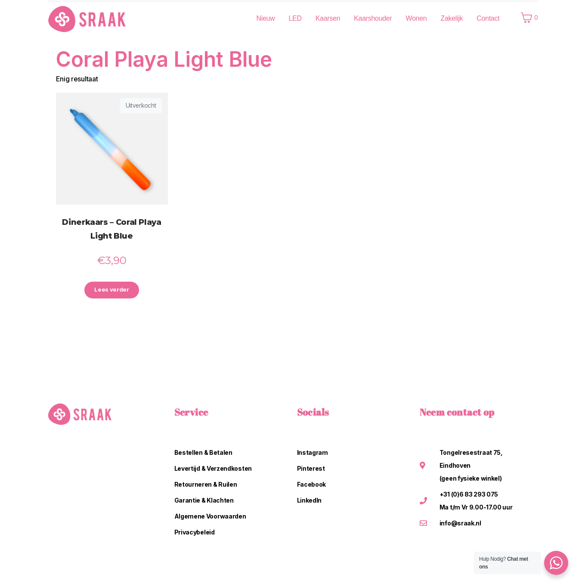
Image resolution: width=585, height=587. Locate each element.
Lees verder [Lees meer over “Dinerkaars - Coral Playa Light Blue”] (112, 290)
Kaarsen (328, 18)
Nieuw (265, 18)
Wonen (416, 18)
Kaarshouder (373, 18)
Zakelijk (451, 18)
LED (294, 18)
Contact (488, 18)
